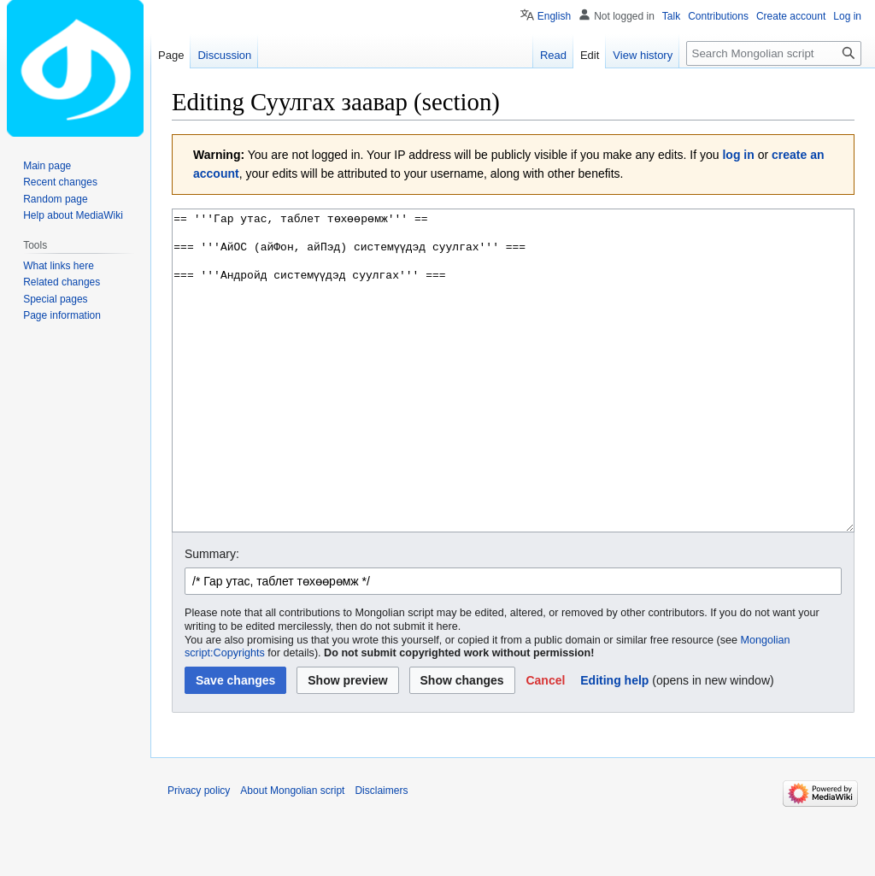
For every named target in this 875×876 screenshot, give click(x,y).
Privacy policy (198, 855)
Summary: (212, 618)
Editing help (614, 744)
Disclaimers (381, 855)
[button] (545, 744)
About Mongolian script (292, 855)
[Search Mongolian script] (773, 53)
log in (738, 155)
